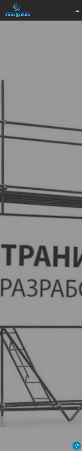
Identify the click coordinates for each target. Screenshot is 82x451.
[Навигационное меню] (77, 10)
